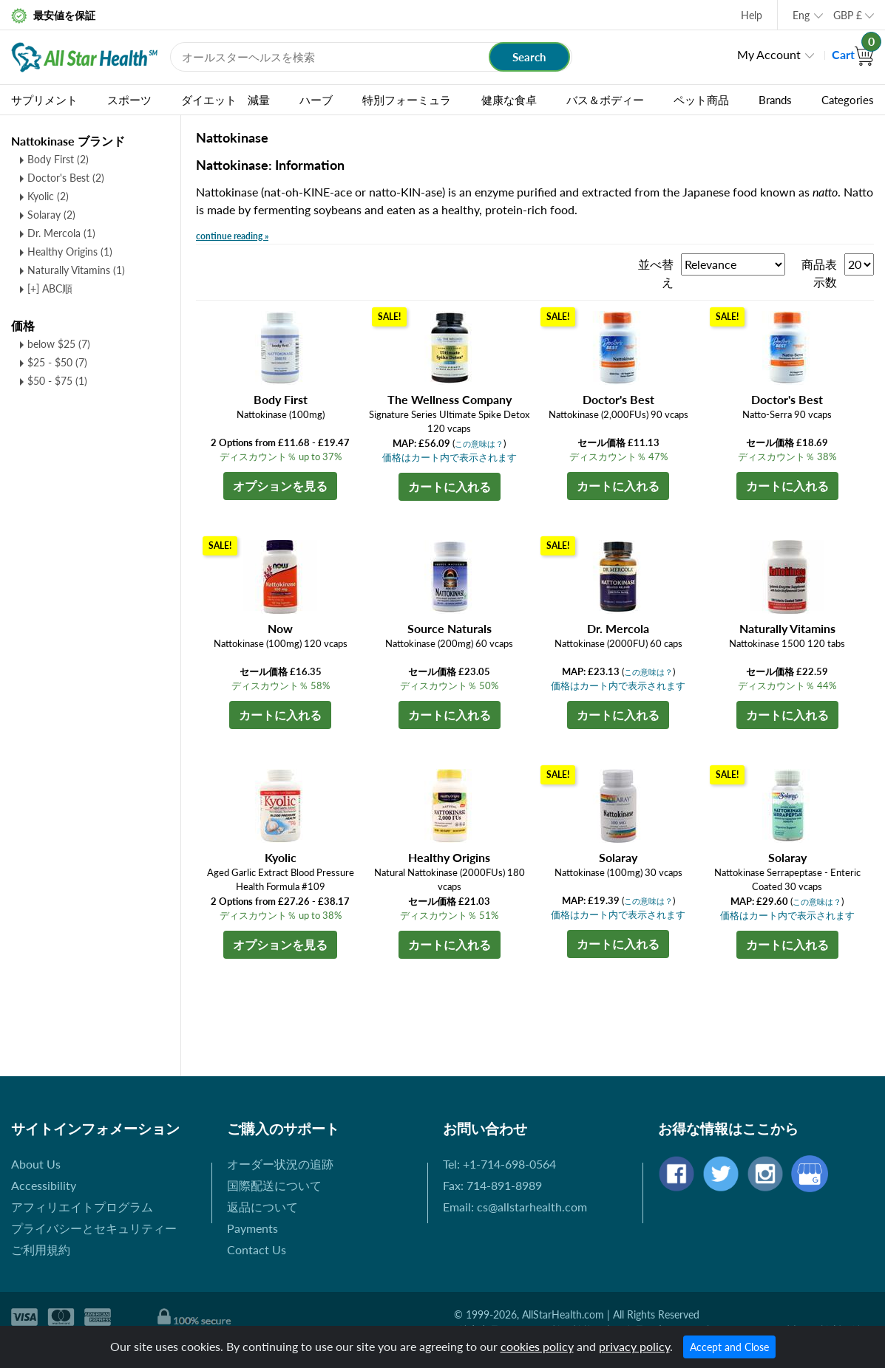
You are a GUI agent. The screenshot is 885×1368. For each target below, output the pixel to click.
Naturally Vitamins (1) (76, 270)
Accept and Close (729, 1347)
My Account (769, 54)
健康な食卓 (509, 99)
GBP (847, 15)
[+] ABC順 (49, 288)
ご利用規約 (40, 1249)
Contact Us (256, 1249)
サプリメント (44, 99)
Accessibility (43, 1185)
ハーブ (316, 99)
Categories (847, 99)
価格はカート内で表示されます (449, 457)
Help (751, 15)
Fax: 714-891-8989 (492, 1185)
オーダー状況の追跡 (280, 1164)
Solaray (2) (51, 214)
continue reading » (232, 236)
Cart (853, 54)
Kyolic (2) (48, 196)
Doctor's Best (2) (65, 177)
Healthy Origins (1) (69, 251)
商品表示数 (819, 273)
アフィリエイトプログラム (82, 1207)
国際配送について (274, 1185)
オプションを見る (280, 486)
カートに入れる (449, 486)
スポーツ (129, 99)
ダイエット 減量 (225, 99)
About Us (36, 1164)
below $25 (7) (58, 344)
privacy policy (634, 1346)
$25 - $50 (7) (57, 362)
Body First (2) (58, 159)
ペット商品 (701, 99)
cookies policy (537, 1346)
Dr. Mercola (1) (61, 233)
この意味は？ (479, 443)
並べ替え (656, 273)
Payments (252, 1228)
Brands (775, 99)
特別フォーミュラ (406, 99)
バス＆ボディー (605, 99)
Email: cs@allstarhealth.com (515, 1207)
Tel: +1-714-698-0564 (499, 1164)
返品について (262, 1207)
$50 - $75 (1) (57, 381)
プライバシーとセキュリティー (94, 1228)
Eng (801, 15)
